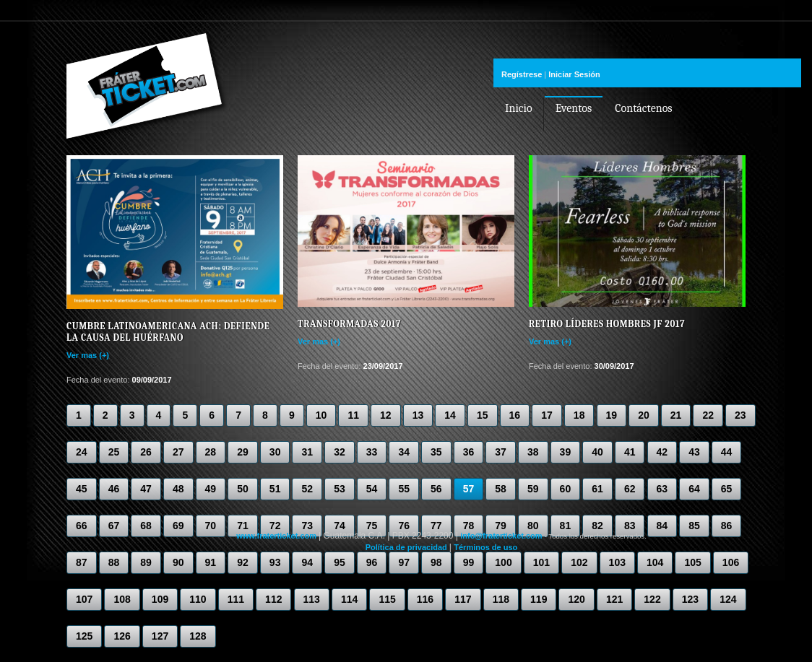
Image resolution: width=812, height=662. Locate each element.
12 (386, 415)
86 (727, 525)
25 (114, 452)
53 (339, 489)
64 (694, 489)
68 (146, 525)
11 (353, 415)
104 (655, 562)
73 (307, 525)
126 (121, 636)
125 (84, 636)
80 (533, 525)
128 (197, 636)
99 (469, 562)
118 (501, 599)
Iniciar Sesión (574, 74)
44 (727, 452)
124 (728, 599)
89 (146, 562)
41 (630, 452)
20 (643, 415)
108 (121, 599)
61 (597, 489)
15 (482, 415)
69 (178, 525)
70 (211, 525)
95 (339, 562)
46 (114, 489)
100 (503, 562)
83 (630, 525)
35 (436, 452)
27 (178, 452)
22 (708, 415)
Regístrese (521, 74)
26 (146, 452)
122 (652, 599)
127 (160, 636)
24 (81, 452)
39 (565, 452)
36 (469, 452)
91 (211, 562)
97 (404, 562)
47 (146, 489)
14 (450, 415)
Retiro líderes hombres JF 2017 (607, 323)
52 (307, 489)
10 (321, 415)
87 (81, 562)
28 (211, 452)
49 (211, 489)
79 (500, 525)
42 (662, 452)
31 (307, 452)
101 (541, 562)
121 (614, 599)
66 (81, 525)
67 (114, 525)
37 (500, 452)
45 (81, 489)
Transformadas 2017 (349, 323)
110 (197, 599)
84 (662, 525)
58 (500, 489)
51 (275, 489)
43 (694, 452)
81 (565, 525)
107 (84, 599)
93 (275, 562)
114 (349, 599)
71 (243, 525)
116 (425, 599)
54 (372, 489)
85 (694, 525)
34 (404, 452)
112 (273, 599)
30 (275, 452)
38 (533, 452)
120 (576, 599)
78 (469, 525)
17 (547, 415)
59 (533, 489)
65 (727, 489)
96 (372, 562)
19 (612, 415)
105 (692, 562)
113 (311, 599)
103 (617, 562)
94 (307, 562)
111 (236, 599)
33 (372, 452)
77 (436, 525)
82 (597, 525)
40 (597, 452)
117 (462, 599)
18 (579, 415)
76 (404, 525)
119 (538, 599)
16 (515, 415)
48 (178, 489)
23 (740, 415)
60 (565, 489)
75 (372, 525)
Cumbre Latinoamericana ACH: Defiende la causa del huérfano (167, 332)
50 (243, 489)
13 (418, 415)
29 (243, 452)
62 (630, 489)
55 (404, 489)
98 (436, 562)
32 (339, 452)
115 (387, 599)
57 (469, 489)
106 (730, 562)
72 (275, 525)
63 (662, 489)
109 (160, 599)
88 (114, 562)
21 (676, 415)
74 (339, 525)
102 (579, 562)
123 (690, 599)
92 (243, 562)
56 (436, 489)
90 (178, 562)
